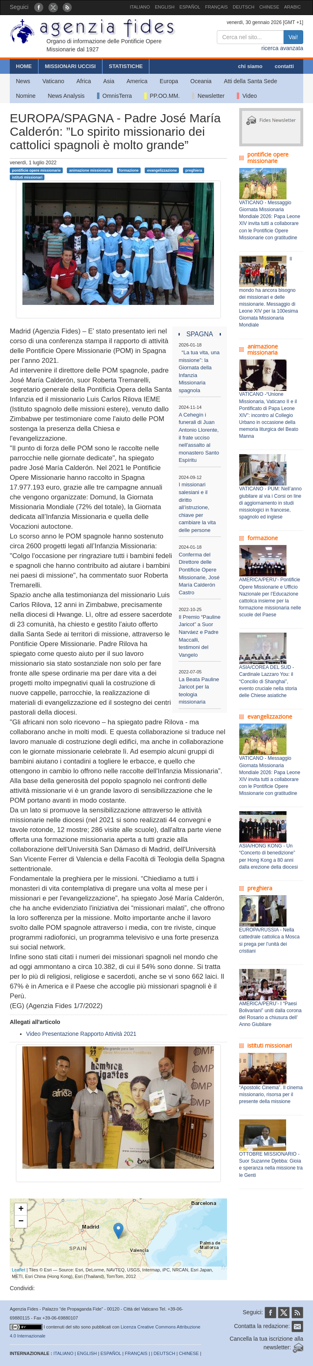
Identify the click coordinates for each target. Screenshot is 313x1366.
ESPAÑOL (189, 6)
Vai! (293, 37)
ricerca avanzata (282, 48)
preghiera (193, 170)
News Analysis (66, 96)
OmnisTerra (114, 96)
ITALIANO (140, 6)
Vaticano (53, 81)
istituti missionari (27, 177)
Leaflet (18, 1269)
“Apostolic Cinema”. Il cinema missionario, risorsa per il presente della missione (271, 1094)
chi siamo (250, 66)
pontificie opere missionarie (36, 170)
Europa (169, 81)
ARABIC (292, 6)
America (137, 81)
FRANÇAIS (216, 6)
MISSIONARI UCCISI (70, 66)
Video (247, 96)
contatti (284, 66)
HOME (24, 66)
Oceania (201, 81)
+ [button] (21, 1209)
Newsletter (208, 96)
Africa (83, 81)
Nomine (25, 96)
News (23, 81)
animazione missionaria (90, 170)
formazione (129, 170)
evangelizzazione (162, 170)
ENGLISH (164, 6)
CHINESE (269, 6)
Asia (108, 81)
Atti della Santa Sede (250, 81)
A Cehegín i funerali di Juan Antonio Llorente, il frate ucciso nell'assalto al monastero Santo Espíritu (199, 437)
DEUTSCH (243, 6)
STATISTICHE (126, 66)
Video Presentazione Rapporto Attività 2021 (81, 1034)
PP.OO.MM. (162, 96)
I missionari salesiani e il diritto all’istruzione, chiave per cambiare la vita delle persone (197, 507)
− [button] (21, 1222)
